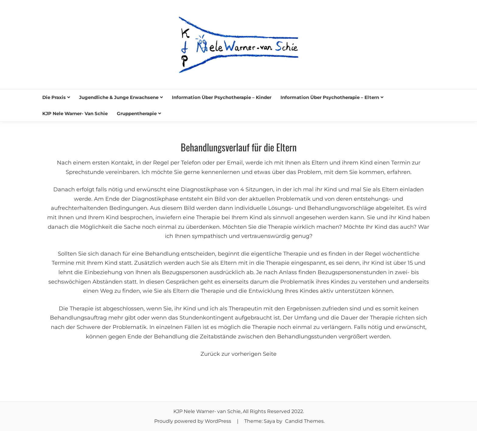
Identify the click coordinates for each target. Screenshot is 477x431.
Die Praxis (54, 97)
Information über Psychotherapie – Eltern (329, 97)
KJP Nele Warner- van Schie (75, 113)
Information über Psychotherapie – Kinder (221, 97)
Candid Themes (304, 421)
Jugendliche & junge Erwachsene (118, 97)
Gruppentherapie (137, 113)
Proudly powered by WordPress (193, 421)
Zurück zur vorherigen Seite (238, 354)
